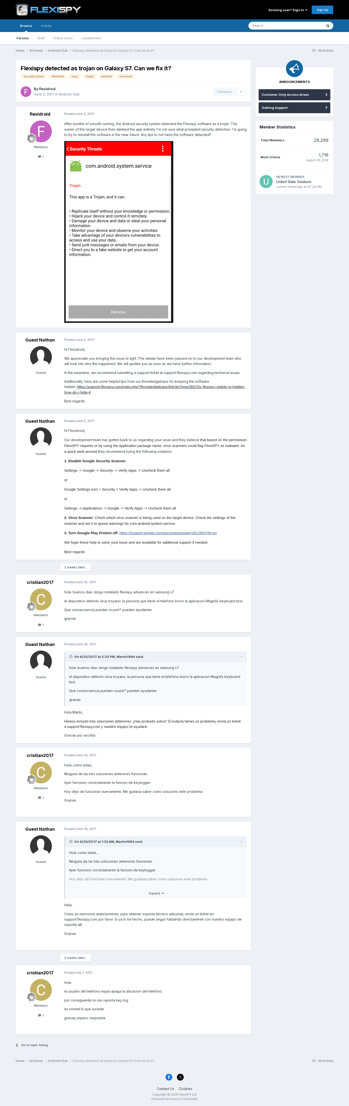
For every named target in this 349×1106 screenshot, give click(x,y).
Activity (46, 26)
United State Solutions (293, 182)
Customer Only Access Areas (285, 94)
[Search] (273, 26)
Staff (41, 38)
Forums (22, 38)
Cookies (185, 1089)
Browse (26, 28)
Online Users (63, 38)
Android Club (69, 94)
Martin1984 (126, 657)
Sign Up (322, 10)
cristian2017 (40, 582)
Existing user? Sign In (288, 10)
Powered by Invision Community (174, 1099)
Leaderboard (91, 38)
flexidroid (47, 89)
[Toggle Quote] (71, 657)
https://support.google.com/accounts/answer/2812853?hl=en (168, 533)
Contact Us (165, 1089)
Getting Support (275, 108)
